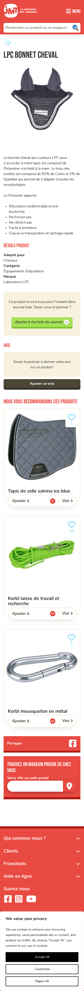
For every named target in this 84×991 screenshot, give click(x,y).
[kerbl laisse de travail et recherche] (42, 565)
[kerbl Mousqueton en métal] (42, 675)
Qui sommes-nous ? (25, 838)
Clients (11, 851)
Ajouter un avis (42, 383)
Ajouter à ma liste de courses (42, 322)
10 (72, 526)
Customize (42, 969)
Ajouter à (30, 502)
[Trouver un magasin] (70, 786)
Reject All (42, 981)
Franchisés (15, 863)
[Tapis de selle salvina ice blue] (42, 455)
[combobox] (42, 27)
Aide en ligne (18, 876)
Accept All (42, 957)
